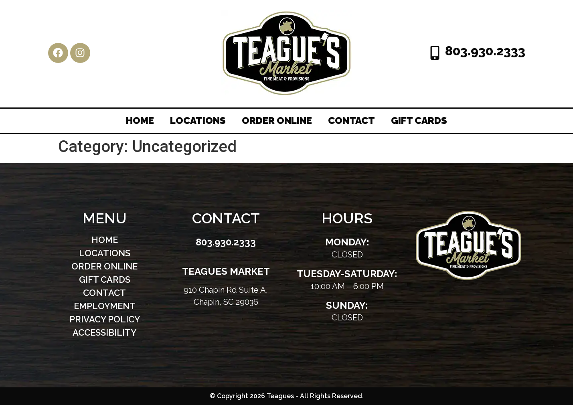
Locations (198, 120)
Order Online (277, 120)
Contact (351, 120)
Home (140, 120)
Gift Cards (419, 120)
